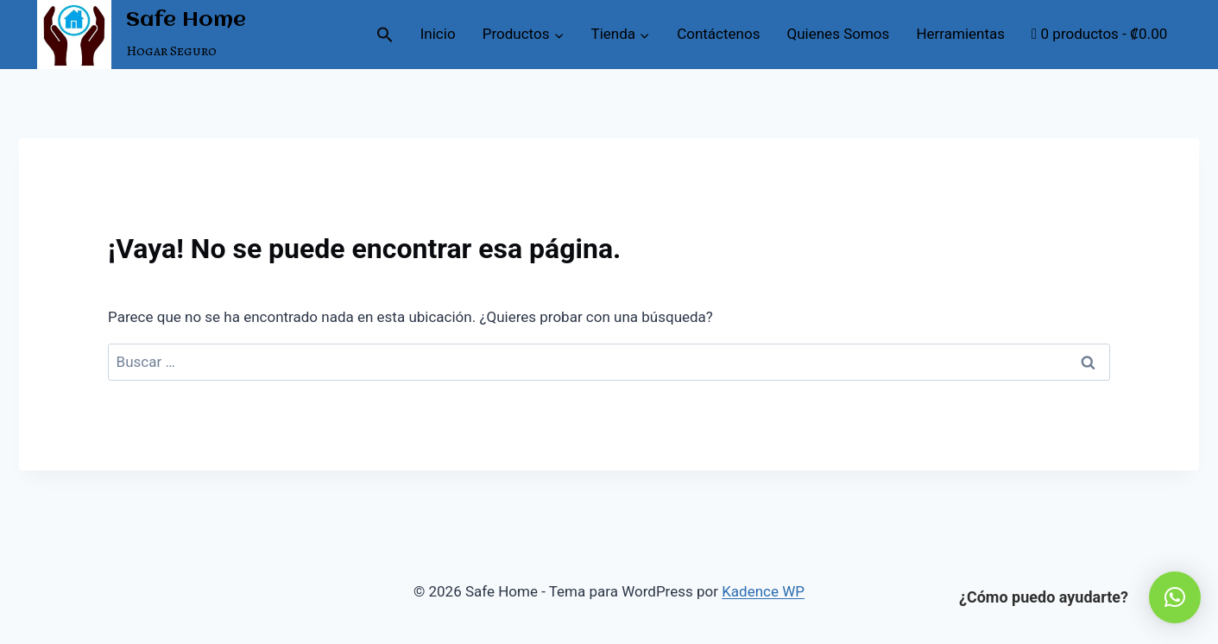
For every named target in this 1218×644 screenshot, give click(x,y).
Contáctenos (718, 33)
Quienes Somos (838, 33)
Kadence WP (763, 591)
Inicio (438, 33)
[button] (385, 34)
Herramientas (960, 33)
